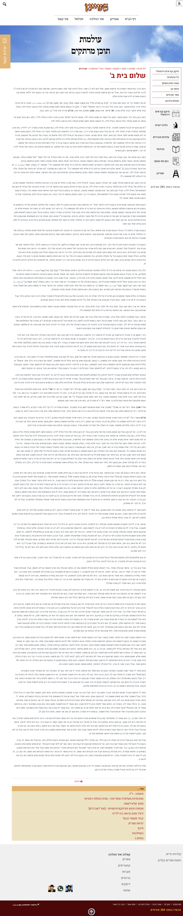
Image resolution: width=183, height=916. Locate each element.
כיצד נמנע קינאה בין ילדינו (127, 813)
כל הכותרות (173, 77)
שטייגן (114, 19)
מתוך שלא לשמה (133, 804)
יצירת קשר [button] (5, 51)
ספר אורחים (172, 95)
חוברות (126, 872)
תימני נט (175, 89)
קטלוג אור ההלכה (119, 854)
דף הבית (130, 19)
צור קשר (62, 19)
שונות (126, 890)
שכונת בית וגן (172, 101)
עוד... (141, 789)
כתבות (116, 68)
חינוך (140, 828)
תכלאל (78, 19)
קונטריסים (124, 866)
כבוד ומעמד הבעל (133, 818)
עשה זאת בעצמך (170, 83)
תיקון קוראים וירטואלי (167, 71)
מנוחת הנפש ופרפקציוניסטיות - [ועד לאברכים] (116, 808)
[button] (5, 4)
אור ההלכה (96, 19)
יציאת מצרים (135, 823)
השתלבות (137, 833)
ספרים (126, 859)
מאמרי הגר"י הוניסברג (100, 68)
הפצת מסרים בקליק (169, 860)
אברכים (83, 68)
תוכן (124, 68)
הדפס (77, 781)
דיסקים (126, 884)
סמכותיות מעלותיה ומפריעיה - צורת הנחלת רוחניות (113, 799)
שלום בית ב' (128, 76)
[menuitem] (130, 19)
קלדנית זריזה (173, 854)
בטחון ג (139, 838)
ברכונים (125, 878)
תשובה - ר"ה (136, 794)
